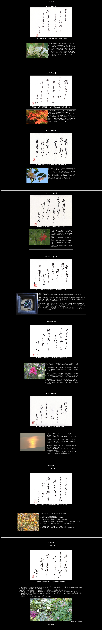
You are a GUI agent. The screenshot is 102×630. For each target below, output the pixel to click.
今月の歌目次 (51, 624)
